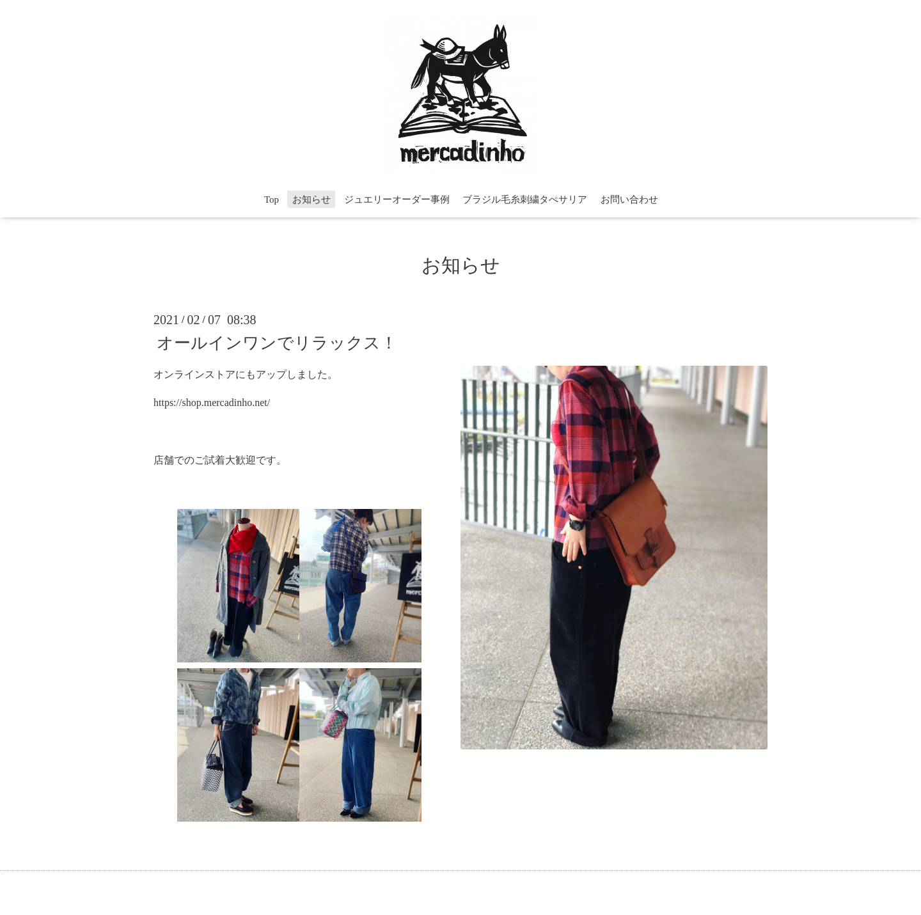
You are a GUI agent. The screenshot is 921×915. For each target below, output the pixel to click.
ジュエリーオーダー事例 (397, 199)
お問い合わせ (629, 199)
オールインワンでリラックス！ (277, 342)
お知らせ (311, 199)
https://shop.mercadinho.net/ (212, 402)
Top (271, 199)
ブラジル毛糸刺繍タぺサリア (524, 199)
